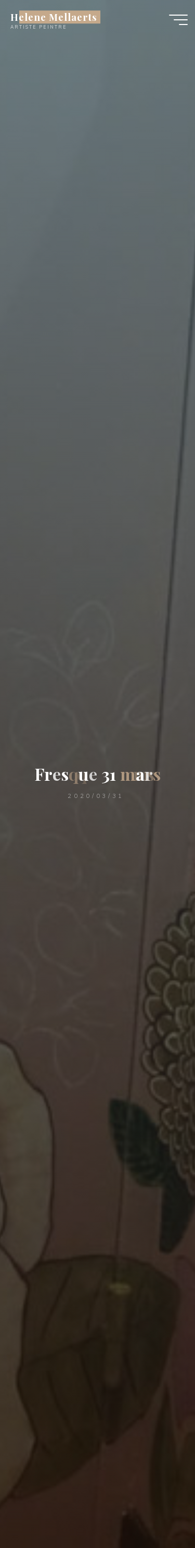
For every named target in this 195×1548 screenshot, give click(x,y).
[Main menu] (178, 20)
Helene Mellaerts (53, 16)
